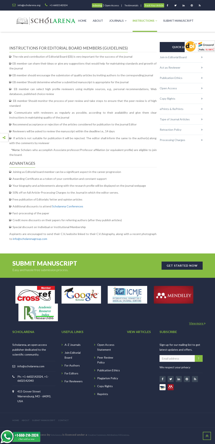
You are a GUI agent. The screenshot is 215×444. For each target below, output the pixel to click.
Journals (118, 20)
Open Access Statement (105, 347)
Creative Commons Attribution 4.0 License (108, 435)
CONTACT (63, 420)
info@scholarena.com (30, 366)
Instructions (145, 20)
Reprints (102, 394)
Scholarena (56, 435)
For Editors (71, 373)
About (98, 20)
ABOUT (26, 420)
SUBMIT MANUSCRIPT (43, 420)
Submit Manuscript (178, 20)
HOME (15, 420)
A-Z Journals (73, 344)
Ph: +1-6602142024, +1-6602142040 (33, 378)
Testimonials (131, 5)
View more (197, 323)
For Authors (72, 365)
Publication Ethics (108, 370)
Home (82, 20)
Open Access (112, 5)
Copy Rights (105, 386)
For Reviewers (74, 381)
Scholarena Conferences (67, 206)
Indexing (97, 5)
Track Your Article (154, 5)
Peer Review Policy (105, 360)
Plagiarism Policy (107, 378)
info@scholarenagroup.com (30, 238)
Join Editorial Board (73, 355)
